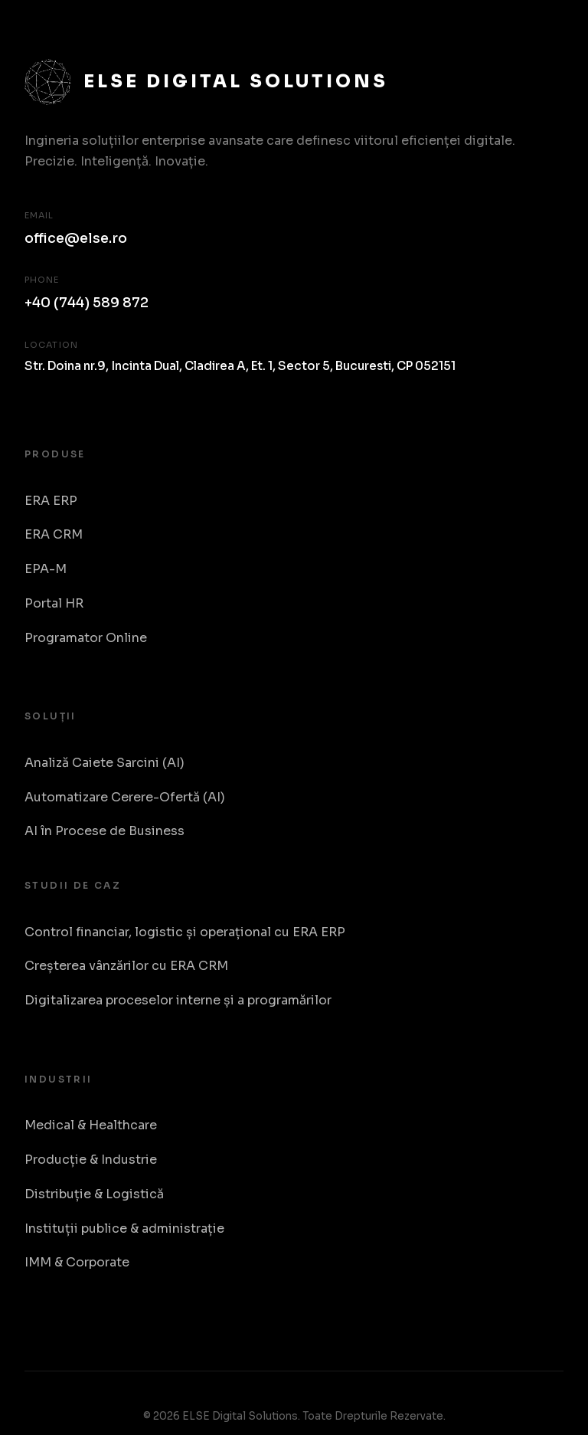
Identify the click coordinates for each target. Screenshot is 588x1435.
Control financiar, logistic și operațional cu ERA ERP (184, 932)
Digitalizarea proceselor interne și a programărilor (178, 1000)
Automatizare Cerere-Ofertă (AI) (124, 797)
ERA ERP (50, 501)
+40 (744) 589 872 (86, 302)
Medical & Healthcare (90, 1125)
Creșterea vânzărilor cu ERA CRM (126, 966)
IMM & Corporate (76, 1262)
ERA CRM (53, 534)
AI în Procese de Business (104, 831)
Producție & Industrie (90, 1160)
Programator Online (85, 638)
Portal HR (53, 603)
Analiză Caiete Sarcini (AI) (104, 763)
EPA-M (45, 569)
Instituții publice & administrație (124, 1228)
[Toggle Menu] (547, 30)
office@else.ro (75, 238)
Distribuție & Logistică (94, 1194)
